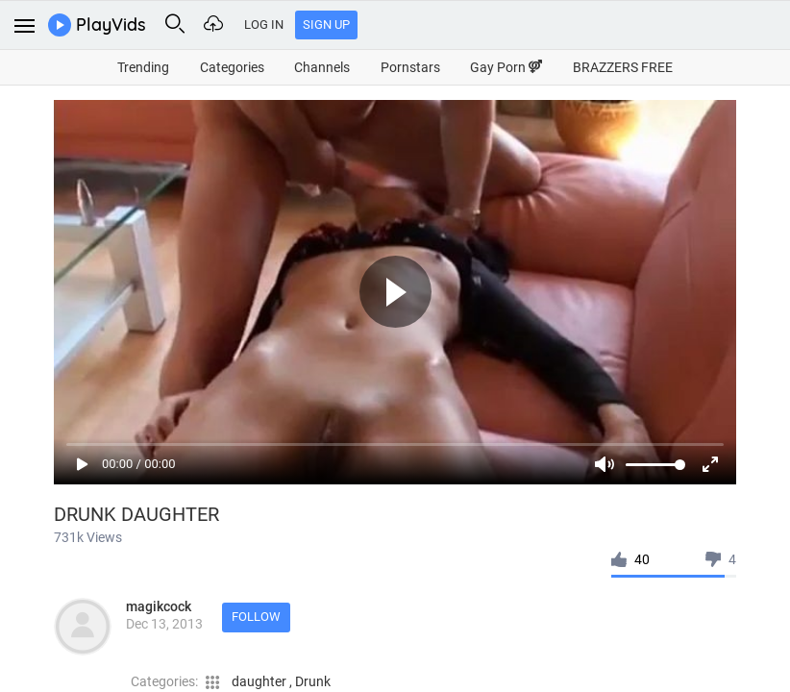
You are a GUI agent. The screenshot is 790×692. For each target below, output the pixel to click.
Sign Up (326, 24)
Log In (264, 24)
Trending (143, 67)
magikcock (158, 606)
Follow (256, 616)
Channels (322, 67)
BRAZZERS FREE (623, 67)
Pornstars (410, 67)
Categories (232, 67)
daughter (260, 681)
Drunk (313, 681)
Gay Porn (506, 67)
